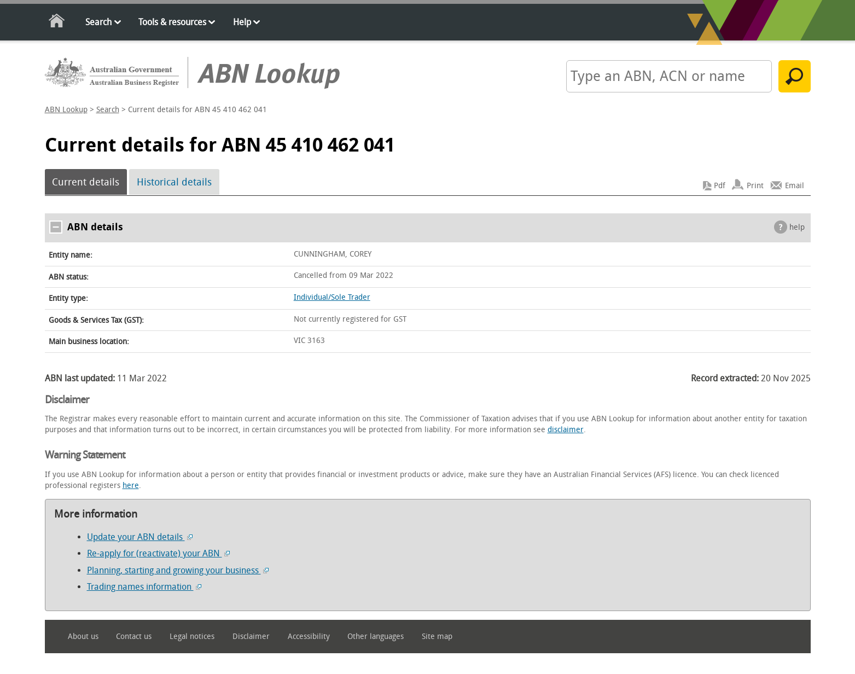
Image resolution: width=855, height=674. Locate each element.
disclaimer (566, 429)
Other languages (375, 636)
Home (57, 23)
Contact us (134, 636)
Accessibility (309, 636)
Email (794, 185)
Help (242, 22)
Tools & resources (172, 22)
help (797, 227)
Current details (85, 182)
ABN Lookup (66, 109)
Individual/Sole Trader (332, 297)
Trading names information (144, 587)
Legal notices (192, 636)
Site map (437, 636)
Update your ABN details (140, 537)
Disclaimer (251, 636)
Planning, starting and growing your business (178, 570)
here (131, 485)
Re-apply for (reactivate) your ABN (158, 553)
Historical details (174, 182)
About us (83, 636)
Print (755, 185)
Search (98, 22)
